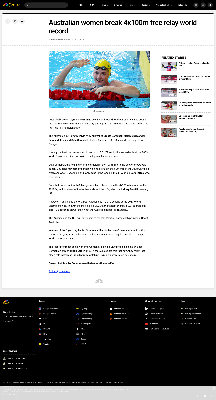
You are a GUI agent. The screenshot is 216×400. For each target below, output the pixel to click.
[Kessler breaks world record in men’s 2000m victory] (169, 132)
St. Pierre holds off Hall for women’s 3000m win (191, 117)
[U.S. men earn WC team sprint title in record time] (169, 79)
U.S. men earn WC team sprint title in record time (194, 77)
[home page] (12, 5)
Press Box (58, 382)
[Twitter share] (15, 21)
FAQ (39, 382)
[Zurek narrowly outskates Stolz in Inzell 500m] (169, 92)
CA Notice (108, 382)
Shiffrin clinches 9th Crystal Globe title (194, 64)
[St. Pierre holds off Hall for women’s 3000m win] (169, 119)
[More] (196, 5)
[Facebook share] (8, 21)
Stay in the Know (9, 312)
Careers (21, 382)
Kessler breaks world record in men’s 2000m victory (192, 130)
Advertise (15, 382)
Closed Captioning (31, 382)
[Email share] (22, 21)
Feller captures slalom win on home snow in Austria (195, 103)
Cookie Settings (118, 382)
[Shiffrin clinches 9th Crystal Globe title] (169, 66)
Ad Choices (6, 382)
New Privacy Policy (97, 382)
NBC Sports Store (47, 382)
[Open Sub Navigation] (84, 5)
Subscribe (8, 322)
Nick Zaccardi (55, 39)
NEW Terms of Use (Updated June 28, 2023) (76, 382)
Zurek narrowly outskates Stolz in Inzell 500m (194, 90)
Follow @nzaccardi (59, 271)
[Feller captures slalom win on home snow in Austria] (169, 105)
